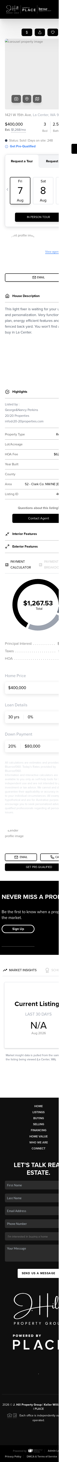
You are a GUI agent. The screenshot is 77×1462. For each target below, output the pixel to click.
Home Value (38, 1136)
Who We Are (38, 1142)
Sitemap (67, 1456)
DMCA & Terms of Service (42, 1456)
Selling (38, 1124)
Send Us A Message (38, 1273)
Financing (38, 1130)
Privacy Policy (13, 1456)
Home (38, 1106)
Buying (38, 1118)
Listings (38, 1112)
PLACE (39, 1409)
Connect (38, 1148)
